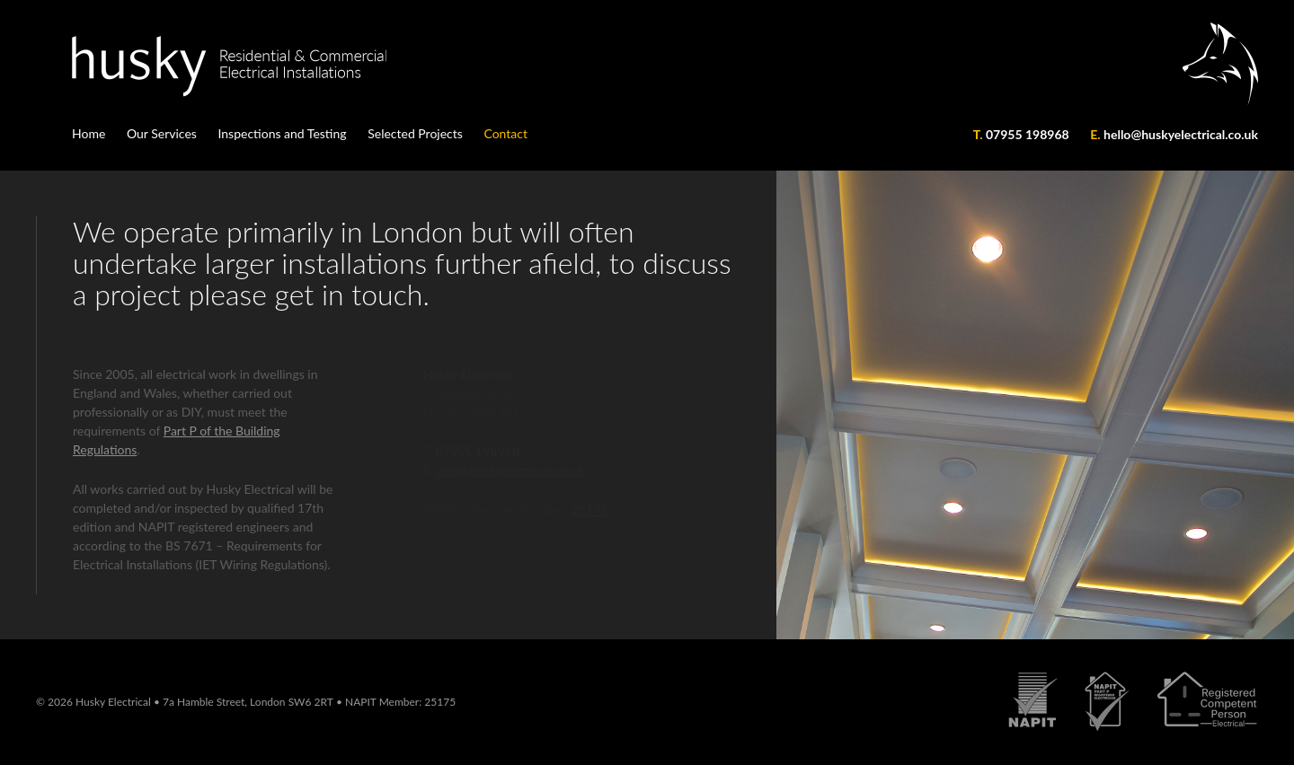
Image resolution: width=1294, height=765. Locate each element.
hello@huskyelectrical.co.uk (1180, 134)
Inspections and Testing (281, 133)
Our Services (162, 133)
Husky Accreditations (1133, 712)
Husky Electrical (139, 66)
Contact (505, 133)
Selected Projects (415, 133)
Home (88, 133)
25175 (440, 701)
